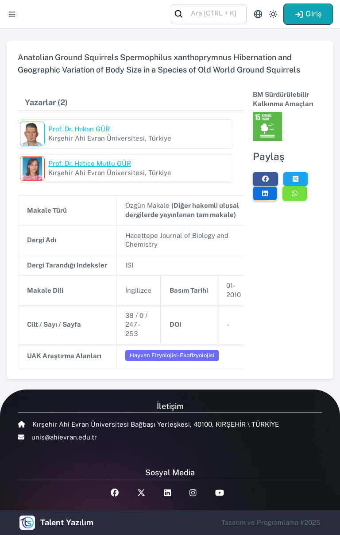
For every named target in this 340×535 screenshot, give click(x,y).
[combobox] (208, 13)
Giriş (308, 13)
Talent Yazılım (66, 522)
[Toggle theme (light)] (273, 14)
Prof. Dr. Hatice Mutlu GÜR (89, 163)
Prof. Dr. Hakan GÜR (79, 129)
